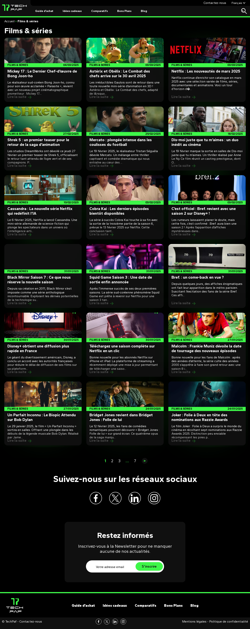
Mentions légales (194, 624)
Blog (144, 11)
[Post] (43, 70)
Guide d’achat (44, 11)
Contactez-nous (215, 3)
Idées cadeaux (72, 11)
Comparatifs (99, 11)
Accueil (9, 21)
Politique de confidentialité (228, 624)
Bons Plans (124, 11)
